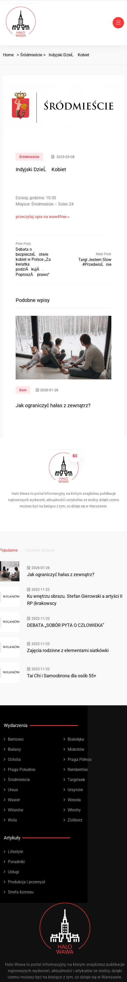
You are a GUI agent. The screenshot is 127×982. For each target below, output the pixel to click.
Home (8, 55)
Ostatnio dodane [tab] (40, 550)
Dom (23, 390)
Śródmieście (31, 55)
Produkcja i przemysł (26, 882)
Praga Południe (21, 769)
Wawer (14, 799)
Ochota (14, 759)
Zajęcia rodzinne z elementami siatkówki (68, 650)
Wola (12, 820)
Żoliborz (75, 820)
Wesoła (74, 799)
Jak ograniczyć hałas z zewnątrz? (53, 405)
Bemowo (15, 739)
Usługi (13, 871)
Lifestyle (15, 851)
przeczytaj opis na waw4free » (42, 216)
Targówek (76, 779)
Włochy (74, 810)
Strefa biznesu (21, 892)
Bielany (14, 749)
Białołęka (76, 739)
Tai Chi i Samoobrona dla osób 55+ (61, 675)
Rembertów (78, 769)
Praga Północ (80, 759)
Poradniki (16, 861)
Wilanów (15, 810)
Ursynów (75, 789)
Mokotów (76, 749)
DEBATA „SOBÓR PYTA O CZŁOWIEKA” (65, 625)
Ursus (13, 789)
